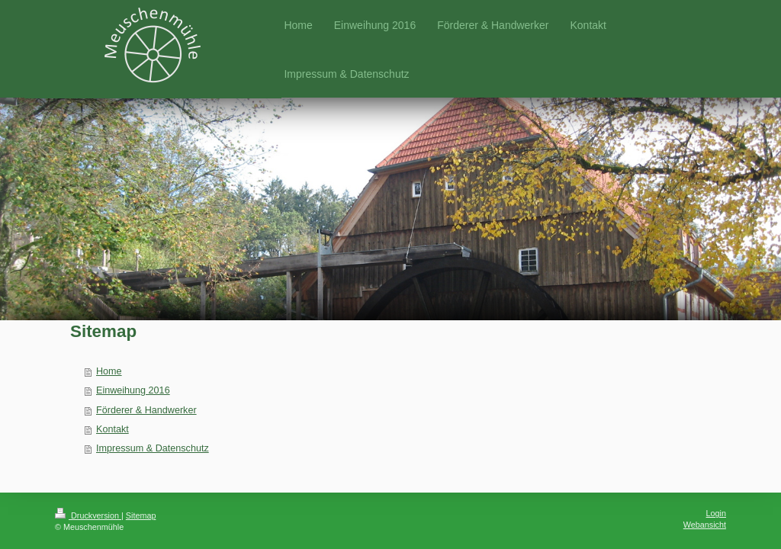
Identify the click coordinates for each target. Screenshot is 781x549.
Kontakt (112, 429)
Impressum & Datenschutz (152, 448)
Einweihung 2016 (133, 390)
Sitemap (141, 515)
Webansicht (704, 524)
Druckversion (88, 515)
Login (716, 513)
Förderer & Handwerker (146, 410)
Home (109, 371)
